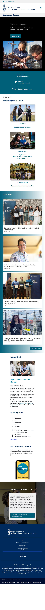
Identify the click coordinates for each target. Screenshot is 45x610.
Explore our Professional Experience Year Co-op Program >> (22, 156)
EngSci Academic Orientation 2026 (22, 436)
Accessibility (12, 582)
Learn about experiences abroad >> (22, 186)
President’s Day (18, 418)
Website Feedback (37, 582)
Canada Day (17, 426)
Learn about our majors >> (22, 127)
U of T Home (5, 582)
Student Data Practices (26, 582)
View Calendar (13, 439)
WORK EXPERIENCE (22, 151)
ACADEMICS (23, 123)
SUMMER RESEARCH (22, 182)
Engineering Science (11, 15)
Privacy (17, 582)
